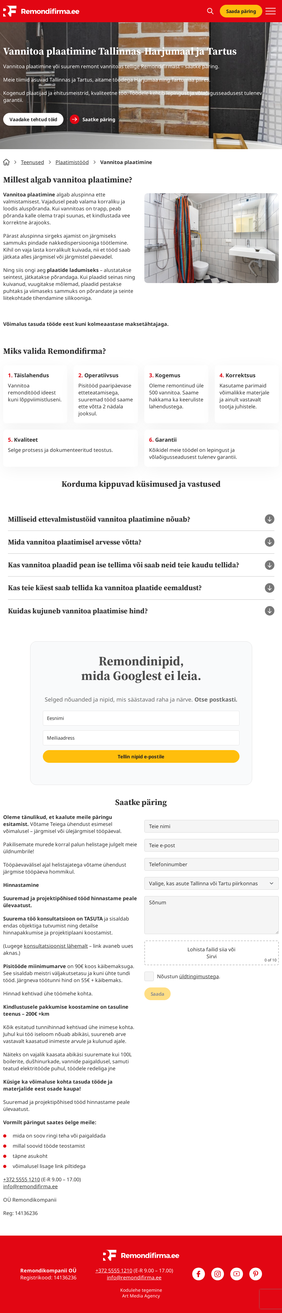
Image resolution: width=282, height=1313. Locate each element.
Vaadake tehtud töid (33, 119)
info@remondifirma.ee (30, 1186)
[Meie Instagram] (217, 1274)
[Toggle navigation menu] (271, 11)
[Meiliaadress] (141, 737)
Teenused (32, 162)
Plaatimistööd (72, 162)
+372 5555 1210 (21, 1179)
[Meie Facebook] (198, 1274)
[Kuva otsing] (210, 11)
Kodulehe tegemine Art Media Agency (141, 1293)
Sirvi (212, 956)
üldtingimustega (199, 976)
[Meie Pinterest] (255, 1274)
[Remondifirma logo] (41, 11)
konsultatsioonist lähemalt (56, 945)
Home (6, 162)
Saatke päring (98, 119)
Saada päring (241, 11)
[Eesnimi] (141, 718)
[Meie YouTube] (236, 1274)
